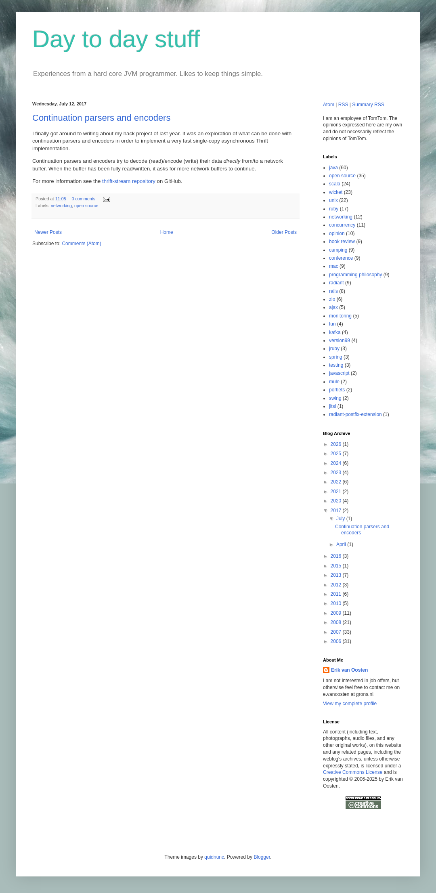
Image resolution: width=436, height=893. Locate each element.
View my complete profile (350, 703)
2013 (337, 575)
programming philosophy (355, 274)
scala (334, 184)
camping (338, 250)
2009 (337, 613)
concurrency (342, 225)
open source (86, 205)
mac (333, 266)
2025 (337, 453)
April (341, 544)
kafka (335, 332)
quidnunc (214, 857)
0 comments (83, 198)
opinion (337, 233)
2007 (337, 632)
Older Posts (284, 232)
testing (336, 365)
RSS (343, 104)
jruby (334, 348)
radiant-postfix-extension (355, 414)
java (333, 167)
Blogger (262, 857)
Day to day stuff (116, 39)
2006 (337, 641)
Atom (328, 104)
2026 (337, 444)
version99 (339, 340)
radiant (336, 283)
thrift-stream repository (128, 181)
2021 (337, 491)
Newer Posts (48, 232)
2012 (337, 585)
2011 (337, 594)
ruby (333, 209)
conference (341, 258)
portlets (337, 390)
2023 (337, 472)
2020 (337, 501)
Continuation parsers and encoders (101, 118)
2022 (337, 482)
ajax (333, 307)
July (341, 518)
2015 (337, 566)
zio (332, 299)
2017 (337, 510)
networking (61, 205)
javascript (339, 373)
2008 (337, 622)
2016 (337, 556)
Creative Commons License (352, 772)
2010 (337, 603)
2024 (337, 463)
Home (166, 232)
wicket (335, 192)
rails (333, 291)
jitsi (332, 406)
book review (342, 241)
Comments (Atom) (81, 243)
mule (334, 382)
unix (333, 200)
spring (335, 357)
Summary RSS (368, 104)
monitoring (340, 316)
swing (335, 398)
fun (332, 324)
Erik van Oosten (349, 670)
